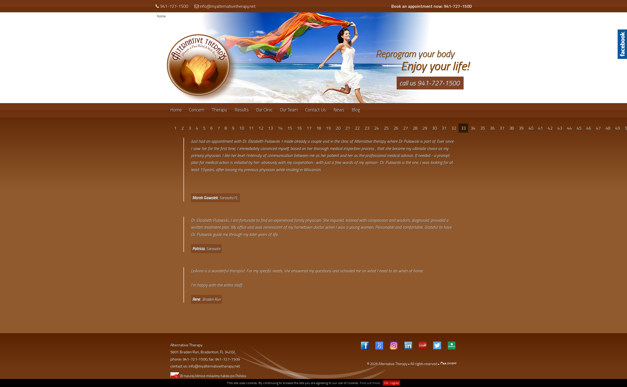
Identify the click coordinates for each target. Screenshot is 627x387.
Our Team (289, 109)
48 (608, 128)
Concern (196, 109)
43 (559, 128)
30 (434, 128)
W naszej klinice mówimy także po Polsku (208, 375)
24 (376, 128)
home (161, 16)
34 (473, 128)
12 (260, 128)
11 (251, 128)
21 (347, 128)
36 (492, 128)
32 (453, 128)
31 (444, 128)
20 (338, 128)
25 (386, 128)
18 (318, 128)
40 (530, 128)
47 (598, 128)
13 (270, 128)
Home (176, 109)
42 (550, 128)
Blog (356, 109)
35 (482, 128)
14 (280, 128)
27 (405, 128)
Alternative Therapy (392, 363)
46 (588, 128)
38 (511, 128)
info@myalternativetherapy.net (228, 6)
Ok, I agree (391, 382)
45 (579, 128)
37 (501, 128)
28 (415, 128)
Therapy (219, 109)
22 (357, 128)
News (338, 109)
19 (328, 128)
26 (395, 128)
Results (242, 109)
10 (241, 128)
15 (289, 128)
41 (540, 128)
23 (366, 128)
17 (309, 128)
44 (569, 128)
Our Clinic (264, 109)
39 (521, 128)
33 (463, 128)
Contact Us (315, 109)
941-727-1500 (174, 6)
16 (299, 128)
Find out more (370, 382)
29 (424, 128)
